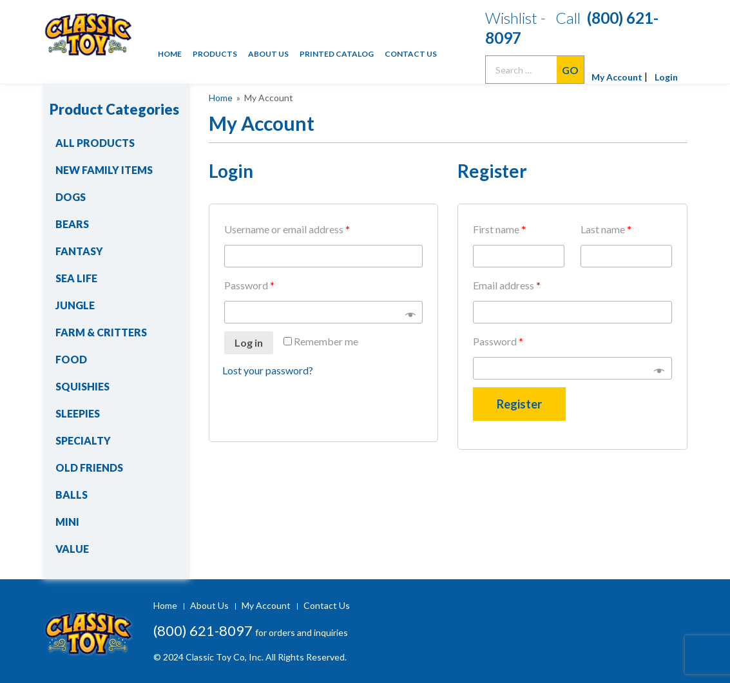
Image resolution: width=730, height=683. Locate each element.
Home (170, 54)
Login (666, 77)
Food (71, 359)
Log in (249, 342)
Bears (72, 224)
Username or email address (287, 229)
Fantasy (79, 251)
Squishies (82, 386)
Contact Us (411, 54)
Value (72, 549)
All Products (95, 143)
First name (499, 229)
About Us (268, 54)
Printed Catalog (337, 54)
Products (215, 54)
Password (249, 285)
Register (519, 404)
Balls (71, 494)
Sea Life (76, 278)
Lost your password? (267, 370)
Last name (606, 229)
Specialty (83, 440)
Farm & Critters (101, 332)
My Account (616, 77)
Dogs (70, 197)
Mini (67, 521)
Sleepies (77, 413)
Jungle (75, 305)
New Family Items (104, 170)
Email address (507, 285)
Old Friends (89, 467)
